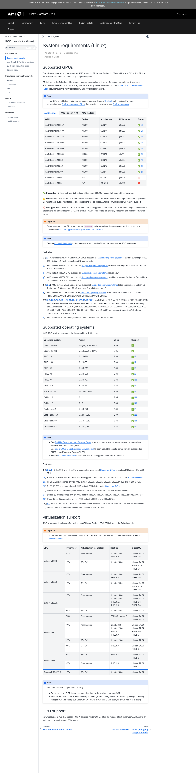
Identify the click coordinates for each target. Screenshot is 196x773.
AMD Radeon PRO (75, 113)
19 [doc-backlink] (93, 303)
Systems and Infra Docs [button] (111, 23)
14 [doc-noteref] (137, 406)
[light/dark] (147, 36)
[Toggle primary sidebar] (49, 36)
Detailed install (19, 70)
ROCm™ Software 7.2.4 (40, 14)
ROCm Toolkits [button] (86, 23)
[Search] (27, 47)
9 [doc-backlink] (66, 303)
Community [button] (27, 23)
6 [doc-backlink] (50, 296)
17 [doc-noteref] (137, 430)
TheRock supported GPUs (80, 104)
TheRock (115, 101)
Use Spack (17, 107)
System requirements (22, 58)
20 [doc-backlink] (96, 303)
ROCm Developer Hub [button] (62, 23)
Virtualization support (162, 48)
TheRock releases (127, 104)
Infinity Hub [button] (134, 23)
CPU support (159, 52)
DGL (15, 92)
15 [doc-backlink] (82, 303)
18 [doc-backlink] (91, 303)
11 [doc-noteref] (137, 389)
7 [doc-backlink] (63, 303)
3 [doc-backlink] (50, 276)
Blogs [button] (42, 23)
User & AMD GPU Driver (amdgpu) (27, 62)
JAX (14, 88)
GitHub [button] (11, 23)
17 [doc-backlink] (88, 303)
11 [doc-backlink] (71, 303)
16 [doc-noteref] (137, 418)
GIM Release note (69, 552)
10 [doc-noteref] (137, 383)
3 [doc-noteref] (141, 142)
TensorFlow (17, 84)
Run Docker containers (22, 103)
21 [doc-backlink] (99, 303)
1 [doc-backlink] (52, 261)
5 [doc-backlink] (59, 303)
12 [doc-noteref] (137, 395)
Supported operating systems (166, 45)
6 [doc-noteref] (141, 172)
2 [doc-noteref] (141, 136)
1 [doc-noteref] (141, 125)
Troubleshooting (19, 121)
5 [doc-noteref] (141, 154)
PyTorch (16, 80)
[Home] (55, 36)
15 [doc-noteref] (137, 412)
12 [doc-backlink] (74, 303)
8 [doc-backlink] (64, 303)
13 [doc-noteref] (137, 400)
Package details (19, 117)
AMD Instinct (57, 113)
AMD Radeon (94, 113)
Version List (182, 14)
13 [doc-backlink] (77, 303)
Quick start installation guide (24, 66)
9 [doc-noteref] (136, 359)
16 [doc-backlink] (85, 303)
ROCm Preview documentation (110, 3)
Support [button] (12, 29)
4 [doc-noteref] (141, 148)
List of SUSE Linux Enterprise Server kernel (81, 452)
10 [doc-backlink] (68, 303)
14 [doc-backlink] (79, 303)
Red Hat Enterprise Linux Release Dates (80, 446)
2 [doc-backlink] (54, 261)
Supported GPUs (161, 41)
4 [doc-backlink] (50, 281)
